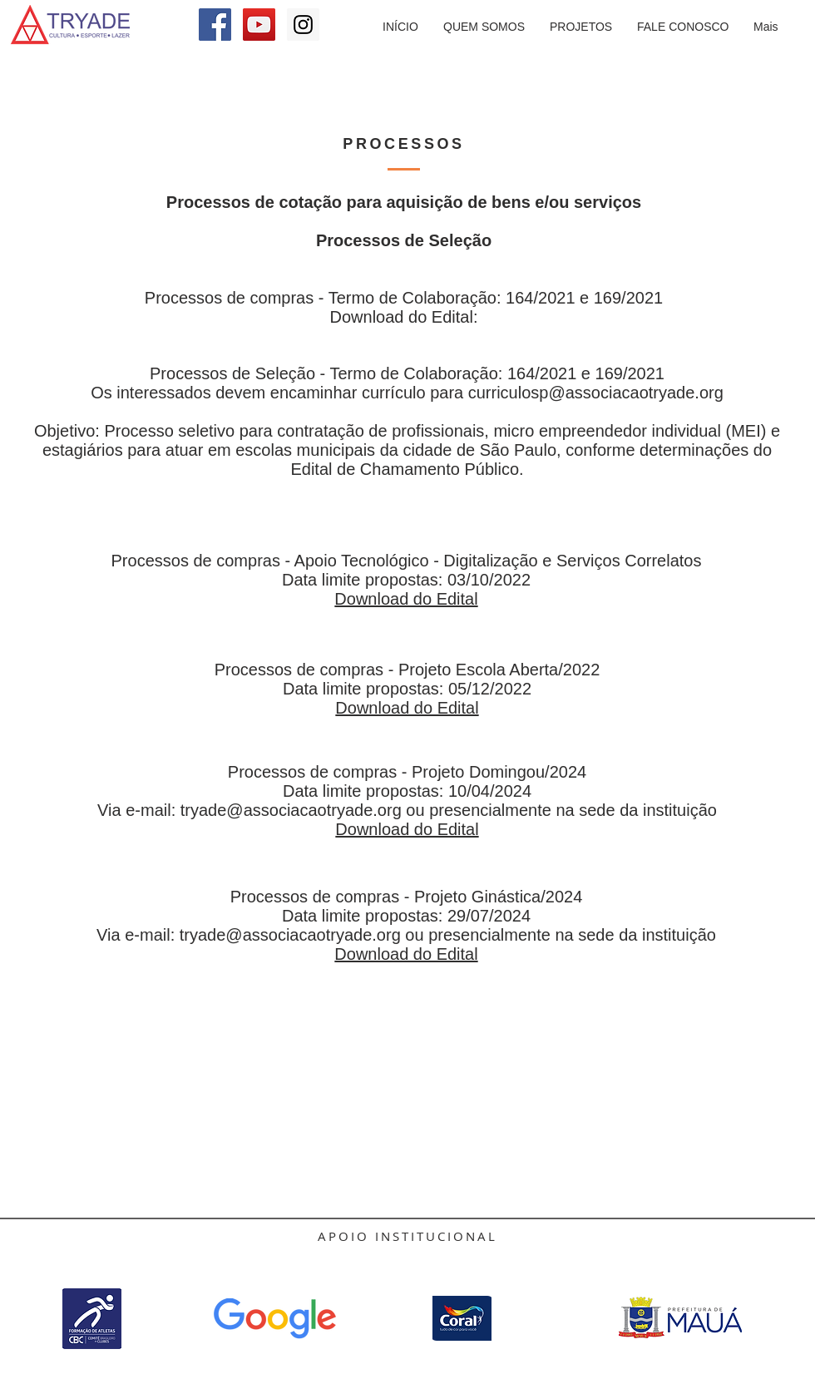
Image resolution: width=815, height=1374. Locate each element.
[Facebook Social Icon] (215, 24)
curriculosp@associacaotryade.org (596, 392)
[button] (581, 27)
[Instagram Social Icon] (303, 24)
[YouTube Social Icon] (259, 24)
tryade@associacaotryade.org (291, 810)
